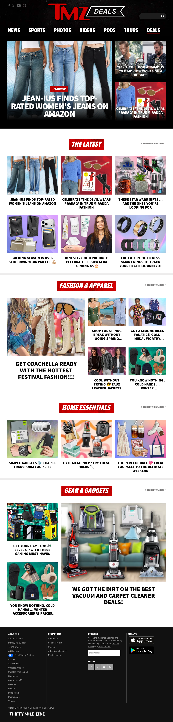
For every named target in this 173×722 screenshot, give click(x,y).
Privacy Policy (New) (17, 643)
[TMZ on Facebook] (9, 6)
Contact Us (53, 638)
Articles (11, 659)
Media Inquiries (55, 655)
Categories (13, 676)
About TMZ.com (15, 638)
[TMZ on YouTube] (104, 667)
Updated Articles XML (18, 672)
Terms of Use (14, 647)
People (11, 688)
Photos (62, 30)
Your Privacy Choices (21, 655)
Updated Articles (16, 668)
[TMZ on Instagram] (24, 5)
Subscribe (117, 653)
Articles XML (14, 663)
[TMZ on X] (14, 6)
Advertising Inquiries (57, 651)
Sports (37, 30)
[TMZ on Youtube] (19, 5)
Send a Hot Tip (55, 643)
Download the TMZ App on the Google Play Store (141, 650)
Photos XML (14, 697)
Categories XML (15, 680)
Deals (153, 30)
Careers (51, 647)
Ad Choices (13, 651)
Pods (109, 30)
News (14, 30)
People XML (13, 693)
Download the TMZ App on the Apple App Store (141, 640)
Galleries (12, 684)
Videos (87, 30)
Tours (131, 30)
